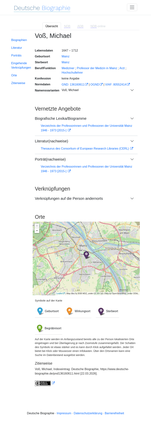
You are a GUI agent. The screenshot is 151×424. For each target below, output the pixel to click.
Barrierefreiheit (114, 413)
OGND (94, 84)
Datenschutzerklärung (88, 413)
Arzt (122, 68)
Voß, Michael (70, 90)
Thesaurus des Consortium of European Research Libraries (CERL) (85, 148)
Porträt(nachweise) (50, 159)
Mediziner (68, 68)
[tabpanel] (75, 211)
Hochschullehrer (72, 72)
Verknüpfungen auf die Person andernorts (69, 198)
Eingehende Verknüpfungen (21, 65)
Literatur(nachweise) (51, 141)
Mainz (65, 56)
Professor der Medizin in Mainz (97, 68)
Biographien (19, 40)
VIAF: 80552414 (115, 84)
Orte (14, 75)
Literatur (16, 47)
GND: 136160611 (73, 84)
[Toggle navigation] (132, 7)
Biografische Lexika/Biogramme (61, 118)
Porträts (16, 55)
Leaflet (59, 293)
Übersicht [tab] (52, 26)
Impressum (64, 413)
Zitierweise (18, 83)
